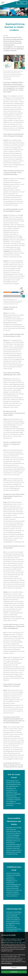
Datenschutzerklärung (6, 963)
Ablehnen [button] (14, 967)
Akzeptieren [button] (14, 971)
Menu (22, 3)
